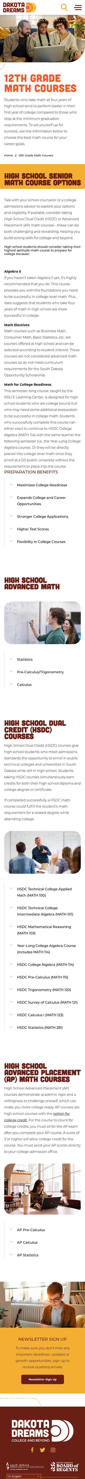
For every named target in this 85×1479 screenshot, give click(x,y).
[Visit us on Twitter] (42, 1450)
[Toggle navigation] (77, 7)
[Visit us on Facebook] (32, 1450)
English (14, 1476)
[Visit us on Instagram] (53, 1450)
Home (8, 155)
